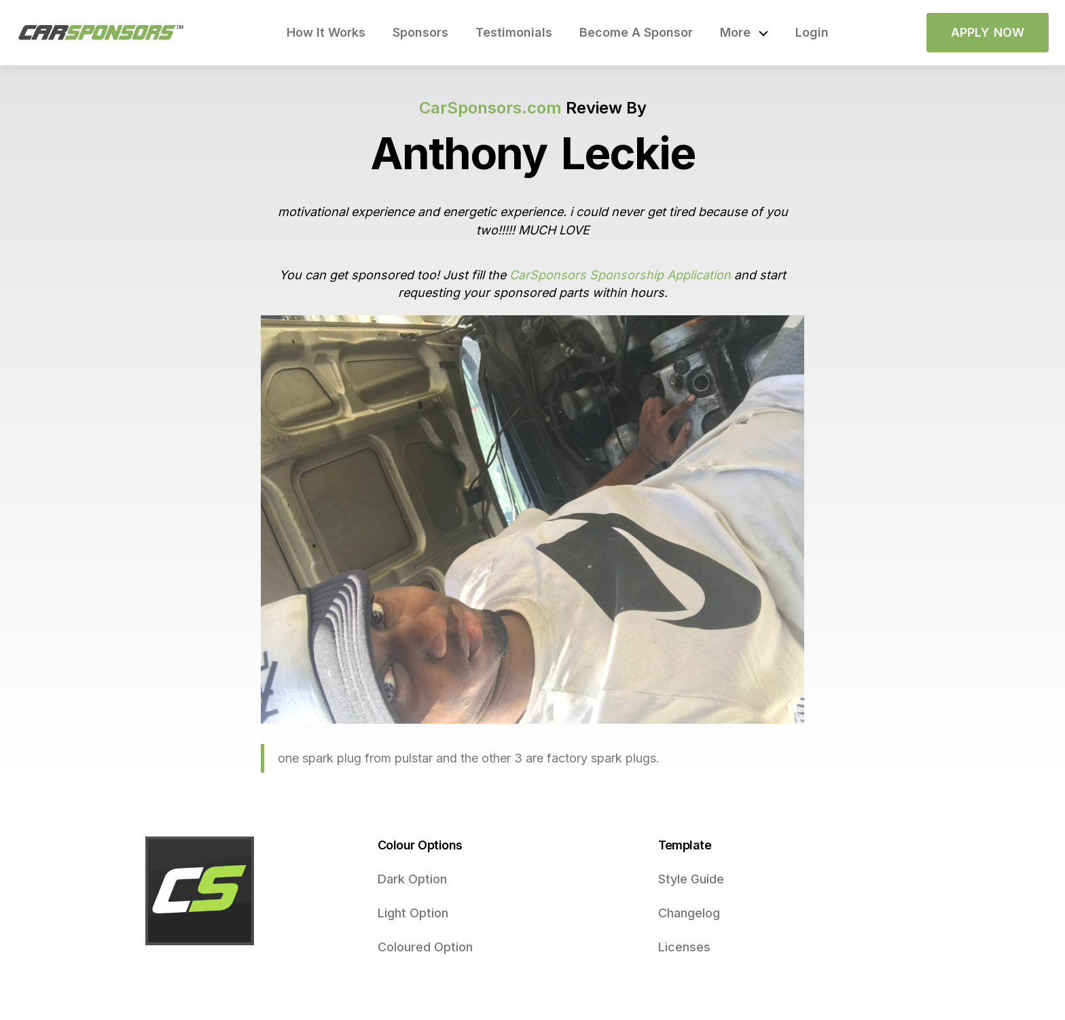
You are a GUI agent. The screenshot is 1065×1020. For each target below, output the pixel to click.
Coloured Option (425, 947)
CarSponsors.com (490, 108)
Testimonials (513, 32)
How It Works (326, 32)
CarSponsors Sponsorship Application (620, 275)
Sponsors (420, 32)
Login (812, 32)
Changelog (689, 913)
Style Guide (691, 879)
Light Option (413, 913)
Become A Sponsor (636, 32)
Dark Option (412, 879)
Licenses (684, 947)
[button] (744, 32)
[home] (101, 32)
